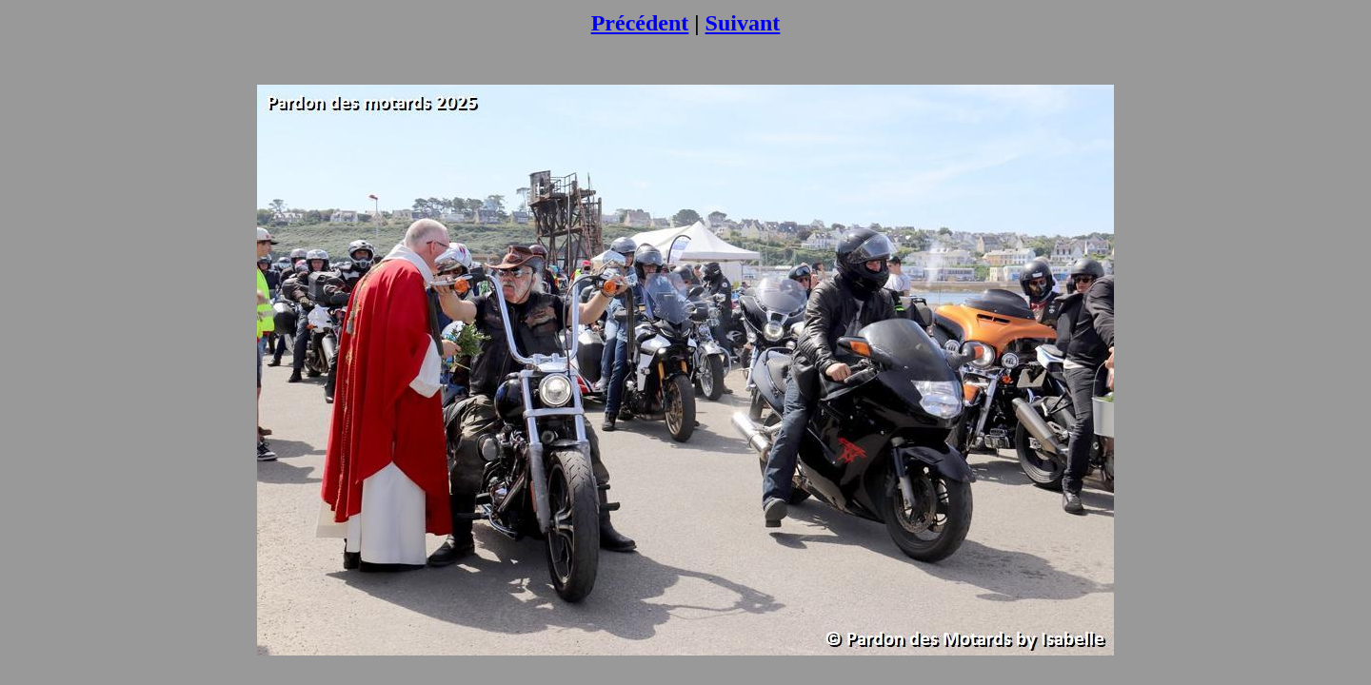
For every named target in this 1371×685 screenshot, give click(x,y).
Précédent (640, 22)
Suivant (743, 22)
